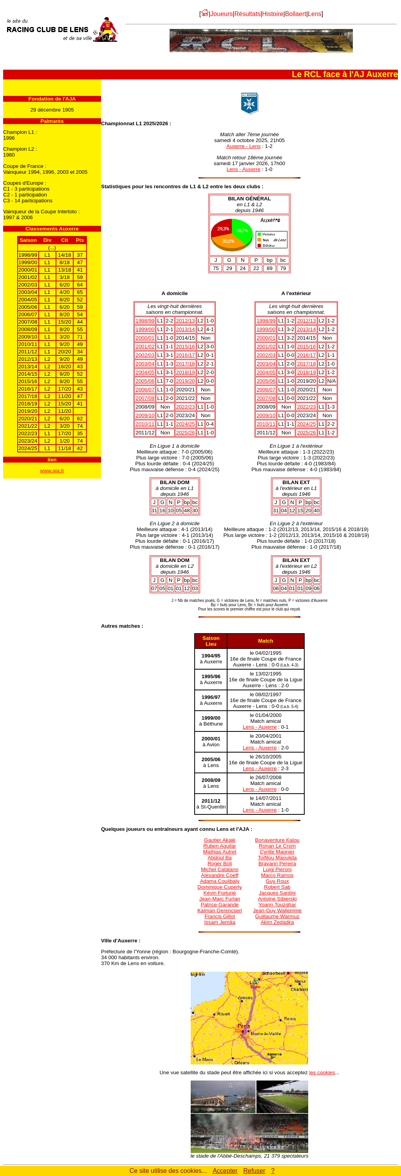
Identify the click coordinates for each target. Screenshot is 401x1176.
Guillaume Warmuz (277, 916)
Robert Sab (277, 887)
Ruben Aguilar (219, 846)
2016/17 (185, 355)
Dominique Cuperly (219, 887)
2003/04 (144, 364)
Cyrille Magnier (277, 852)
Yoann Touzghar (277, 905)
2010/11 (144, 424)
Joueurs (221, 14)
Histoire (272, 14)
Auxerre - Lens (243, 146)
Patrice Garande (219, 905)
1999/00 (144, 329)
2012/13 (185, 321)
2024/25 (185, 424)
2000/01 (144, 338)
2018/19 (185, 372)
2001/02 (144, 346)
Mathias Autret (219, 852)
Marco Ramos (277, 875)
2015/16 (185, 346)
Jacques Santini (277, 893)
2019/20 (185, 381)
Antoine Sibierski (277, 899)
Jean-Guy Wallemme (277, 910)
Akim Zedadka (277, 922)
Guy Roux (277, 881)
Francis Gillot (219, 916)
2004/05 (144, 372)
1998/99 (144, 321)
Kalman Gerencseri (219, 910)
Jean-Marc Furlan (219, 899)
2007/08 (144, 398)
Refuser (254, 1170)
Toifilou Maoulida (277, 858)
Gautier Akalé (219, 840)
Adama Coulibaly (220, 881)
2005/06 (144, 381)
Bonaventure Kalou (277, 840)
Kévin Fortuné (220, 893)
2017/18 (185, 364)
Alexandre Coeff (219, 875)
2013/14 (185, 329)
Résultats (247, 14)
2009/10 (144, 415)
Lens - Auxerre (243, 169)
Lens (315, 14)
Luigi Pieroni (277, 869)
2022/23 (185, 407)
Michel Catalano (219, 869)
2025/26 (185, 433)
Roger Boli (220, 863)
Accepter (225, 1170)
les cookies (322, 1072)
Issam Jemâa (219, 922)
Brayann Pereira (277, 863)
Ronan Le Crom (277, 846)
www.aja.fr (52, 471)
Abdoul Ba (220, 858)
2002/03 (144, 355)
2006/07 (144, 390)
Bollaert (295, 14)
